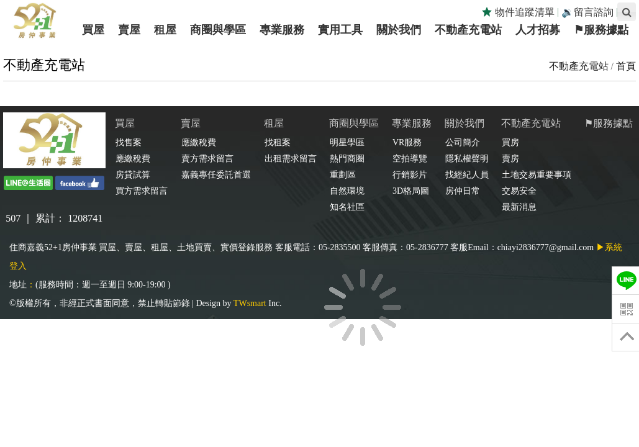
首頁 (626, 66)
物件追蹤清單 (518, 12)
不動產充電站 (579, 66)
